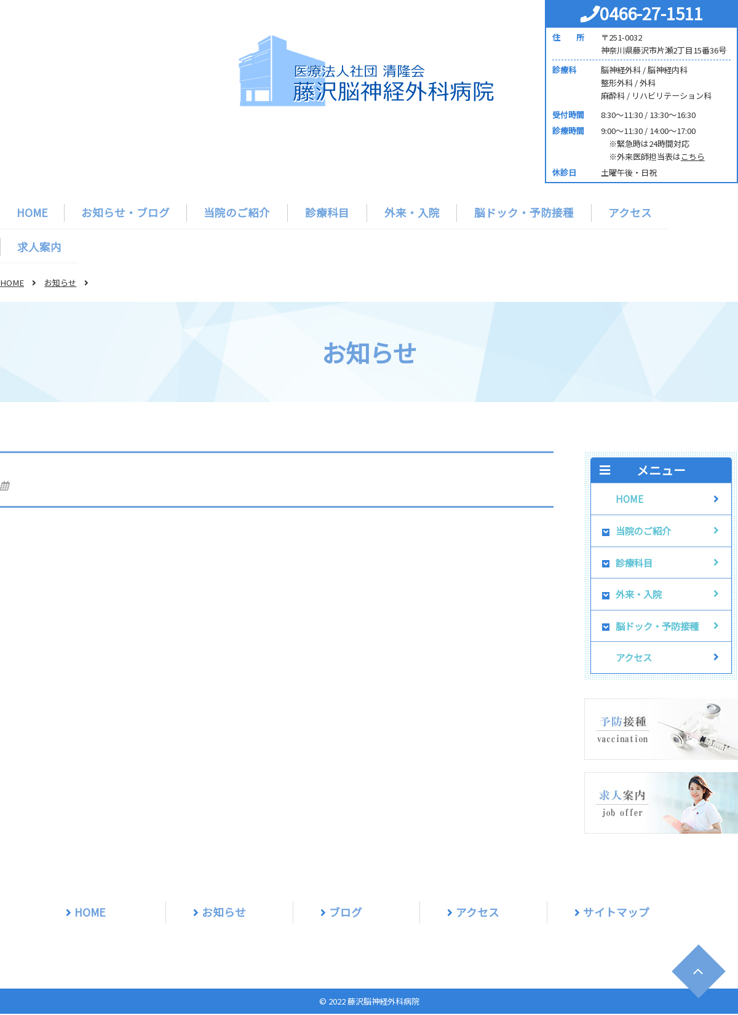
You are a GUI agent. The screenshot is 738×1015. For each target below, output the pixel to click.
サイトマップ (616, 912)
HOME (32, 212)
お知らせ (60, 283)
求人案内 (39, 247)
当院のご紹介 (237, 212)
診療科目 (326, 212)
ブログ (345, 912)
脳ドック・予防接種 (521, 212)
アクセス (627, 212)
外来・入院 (410, 212)
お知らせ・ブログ (126, 212)
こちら (693, 156)
